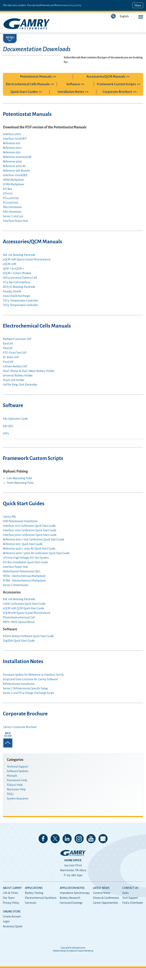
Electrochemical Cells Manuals (28, 84)
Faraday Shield (12, 291)
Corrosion (30, 902)
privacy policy (74, 5)
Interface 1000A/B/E (15, 175)
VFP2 (6, 433)
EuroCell (8, 343)
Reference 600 (12, 152)
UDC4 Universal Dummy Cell (20, 277)
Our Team (9, 897)
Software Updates (17, 771)
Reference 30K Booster (16, 170)
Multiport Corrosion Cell (17, 338)
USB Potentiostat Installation (20, 521)
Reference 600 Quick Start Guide (23, 544)
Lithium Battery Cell (15, 366)
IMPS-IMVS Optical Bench (19, 622)
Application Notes (72, 887)
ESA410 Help (15, 784)
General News (101, 892)
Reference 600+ (12, 147)
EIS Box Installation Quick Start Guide (25, 562)
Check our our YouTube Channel (91, 838)
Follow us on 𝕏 (55, 838)
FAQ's (10, 793)
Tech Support (130, 897)
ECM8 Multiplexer (13, 184)
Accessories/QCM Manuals (105, 76)
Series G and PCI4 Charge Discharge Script (28, 692)
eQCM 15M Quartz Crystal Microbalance (27, 259)
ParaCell (8, 361)
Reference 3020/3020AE (17, 156)
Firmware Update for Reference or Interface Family (33, 674)
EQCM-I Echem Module (17, 273)
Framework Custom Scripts (116, 84)
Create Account (12, 916)
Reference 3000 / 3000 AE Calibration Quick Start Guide (36, 553)
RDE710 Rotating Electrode (19, 286)
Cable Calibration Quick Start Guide (24, 603)
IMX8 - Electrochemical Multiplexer (24, 575)
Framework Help (17, 780)
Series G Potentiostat (15, 585)
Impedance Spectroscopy (75, 892)
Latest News (101, 887)
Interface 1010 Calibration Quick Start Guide (29, 525)
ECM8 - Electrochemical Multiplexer (24, 580)
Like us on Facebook (43, 838)
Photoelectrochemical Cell (19, 617)
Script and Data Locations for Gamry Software (30, 679)
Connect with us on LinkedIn (67, 838)
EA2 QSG (8, 426)
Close (137, 5)
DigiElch (19, 640)
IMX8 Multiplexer (13, 179)
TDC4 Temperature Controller (20, 300)
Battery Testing (34, 892)
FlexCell (7, 348)
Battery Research (70, 897)
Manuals (12, 775)
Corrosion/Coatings (71, 902)
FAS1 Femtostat (12, 211)
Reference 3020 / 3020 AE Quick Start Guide (29, 548)
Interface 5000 (12, 134)
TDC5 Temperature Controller (20, 305)
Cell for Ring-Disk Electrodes (20, 384)
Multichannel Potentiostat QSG (21, 571)
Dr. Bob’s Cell (10, 357)
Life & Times (10, 892)
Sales (125, 892)
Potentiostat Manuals (36, 76)
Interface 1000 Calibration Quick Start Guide (29, 530)
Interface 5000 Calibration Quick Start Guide (29, 534)
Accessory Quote (12, 926)
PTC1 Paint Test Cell (14, 352)
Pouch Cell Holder (13, 380)
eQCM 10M (9, 264)
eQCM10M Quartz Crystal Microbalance (26, 612)
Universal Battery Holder (18, 375)
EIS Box (7, 188)
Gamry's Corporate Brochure (20, 727)
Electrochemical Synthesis (40, 897)
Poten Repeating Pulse (20, 482)
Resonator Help (16, 789)
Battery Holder (28, 370)
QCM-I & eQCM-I (13, 268)
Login (6, 921)
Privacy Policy (11, 902)
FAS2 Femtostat (12, 207)
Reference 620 (11, 143)
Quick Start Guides (24, 92)
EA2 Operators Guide (15, 418)
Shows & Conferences (106, 897)
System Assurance (17, 798)
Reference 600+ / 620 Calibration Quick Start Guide (33, 539)
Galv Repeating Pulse (19, 478)
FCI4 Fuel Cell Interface (16, 282)
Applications (34, 887)
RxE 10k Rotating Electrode (19, 254)
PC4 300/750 (10, 202)
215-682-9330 (75, 875)
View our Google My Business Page (103, 838)
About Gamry (12, 887)
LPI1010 (8, 193)
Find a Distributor (132, 902)
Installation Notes (71, 92)
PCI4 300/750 (11, 198)
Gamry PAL (9, 516)
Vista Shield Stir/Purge (16, 295)
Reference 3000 (12, 161)
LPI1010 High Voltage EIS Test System (26, 557)
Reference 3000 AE (14, 166)
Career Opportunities (105, 902)
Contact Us (130, 887)
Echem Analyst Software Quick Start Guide (28, 636)
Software (73, 84)
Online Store (12, 911)
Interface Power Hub (15, 220)
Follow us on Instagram (79, 838)
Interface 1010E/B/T (15, 138)
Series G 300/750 (13, 216)
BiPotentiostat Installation (19, 683)
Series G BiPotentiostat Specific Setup (25, 688)
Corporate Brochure (117, 92)
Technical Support (17, 766)
